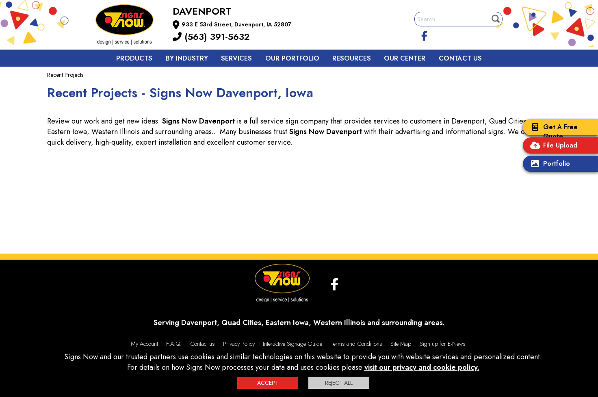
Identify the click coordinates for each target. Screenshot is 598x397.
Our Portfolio (292, 58)
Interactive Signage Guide (292, 344)
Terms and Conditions (356, 344)
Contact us (460, 58)
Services (236, 58)
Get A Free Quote (552, 131)
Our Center (404, 58)
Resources (351, 58)
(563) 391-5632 (211, 36)
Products (134, 58)
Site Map (400, 344)
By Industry (187, 58)
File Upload (552, 146)
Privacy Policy (239, 344)
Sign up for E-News (443, 344)
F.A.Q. (174, 344)
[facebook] (424, 34)
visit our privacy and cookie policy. (421, 367)
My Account (144, 344)
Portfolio (548, 164)
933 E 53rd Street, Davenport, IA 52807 (236, 24)
